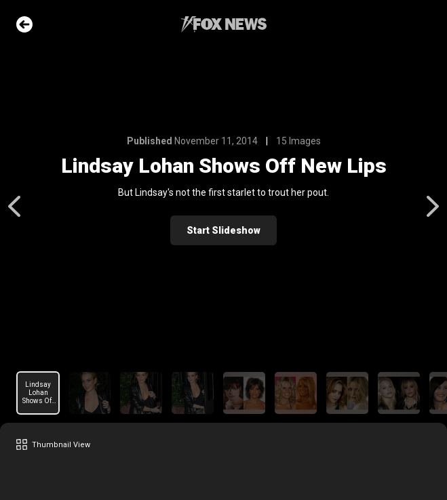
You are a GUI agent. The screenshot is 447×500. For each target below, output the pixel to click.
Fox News (224, 24)
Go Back (24, 24)
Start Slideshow (223, 230)
